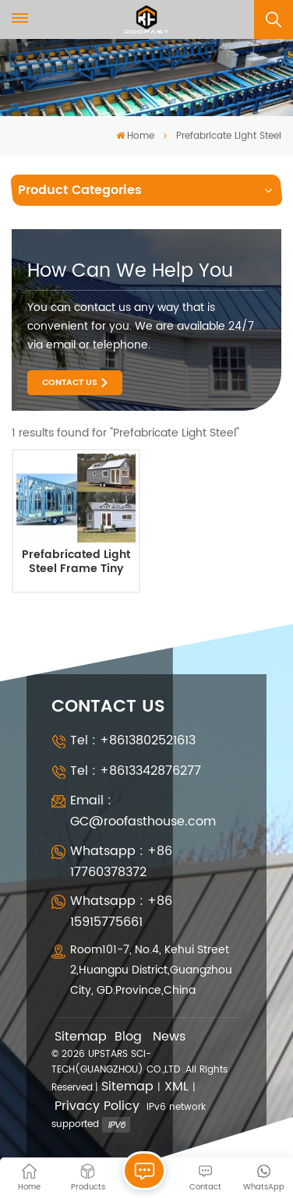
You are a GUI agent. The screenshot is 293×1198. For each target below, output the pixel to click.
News (169, 1037)
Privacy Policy (97, 1106)
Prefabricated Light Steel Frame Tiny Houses (76, 562)
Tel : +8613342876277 (135, 771)
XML (176, 1087)
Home (135, 136)
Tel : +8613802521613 (133, 740)
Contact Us (69, 383)
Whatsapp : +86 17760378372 (121, 861)
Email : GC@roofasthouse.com (143, 811)
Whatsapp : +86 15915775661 (121, 911)
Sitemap (81, 1037)
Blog (128, 1037)
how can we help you (130, 271)
